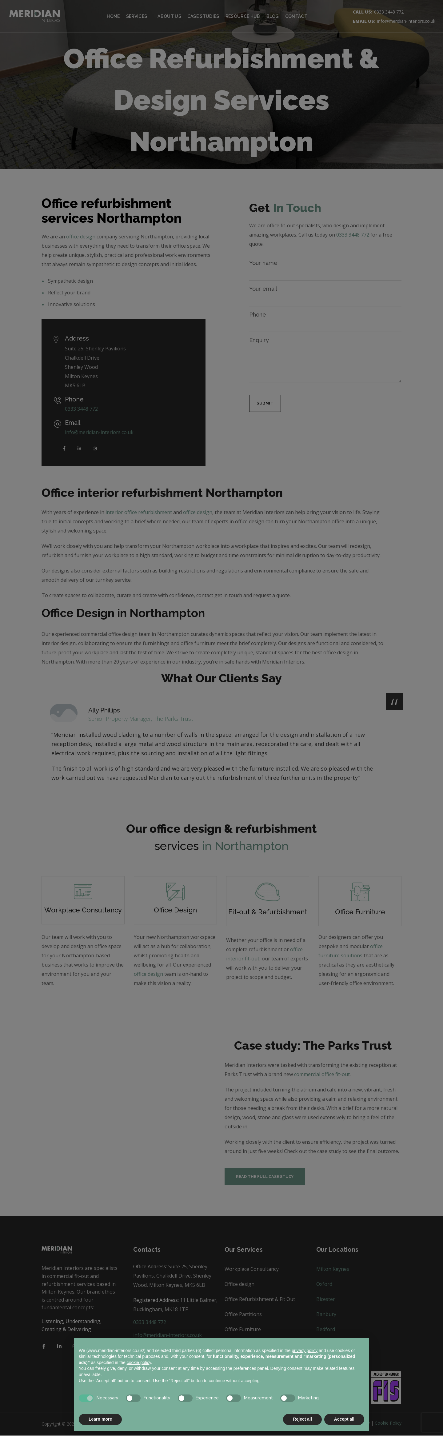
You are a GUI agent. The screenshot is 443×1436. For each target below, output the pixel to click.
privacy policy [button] (304, 1350)
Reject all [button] (302, 1419)
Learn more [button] (100, 1419)
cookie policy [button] (139, 1362)
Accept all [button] (344, 1419)
